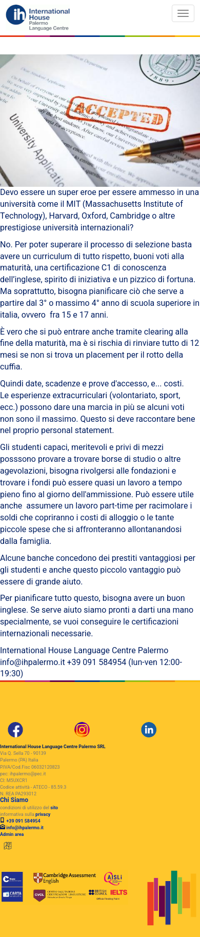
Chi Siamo (14, 800)
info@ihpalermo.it (25, 828)
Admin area (12, 834)
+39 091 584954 (23, 821)
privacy (42, 814)
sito (54, 808)
